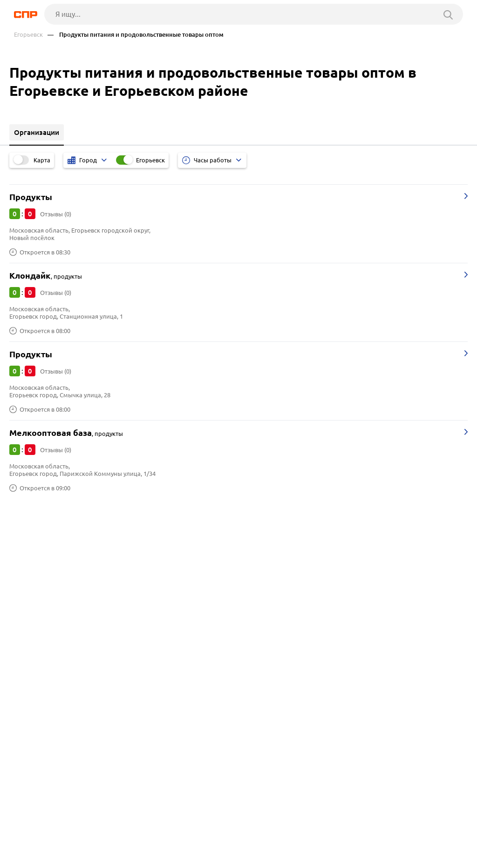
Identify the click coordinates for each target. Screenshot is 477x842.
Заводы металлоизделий (54, 672)
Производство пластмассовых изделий (77, 684)
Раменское (30, 571)
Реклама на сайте (159, 807)
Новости (93, 807)
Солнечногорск (38, 559)
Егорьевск (28, 35)
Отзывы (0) (55, 214)
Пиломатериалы (40, 649)
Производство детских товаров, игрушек (79, 660)
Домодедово (34, 594)
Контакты (227, 807)
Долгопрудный (37, 582)
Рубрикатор (35, 807)
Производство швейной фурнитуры (71, 637)
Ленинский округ (41, 547)
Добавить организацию (73, 832)
